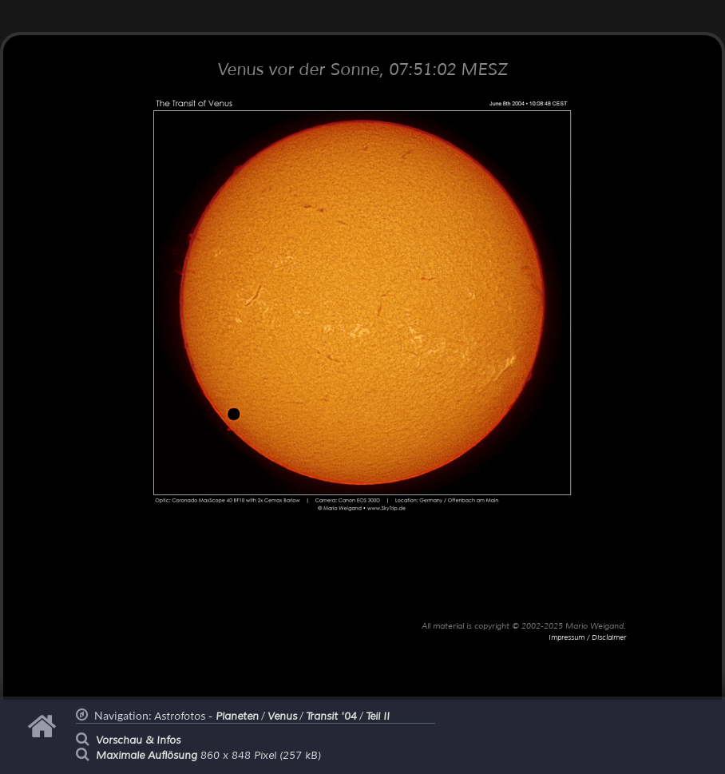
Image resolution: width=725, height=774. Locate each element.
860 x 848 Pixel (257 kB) (208, 755)
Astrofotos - (206, 716)
